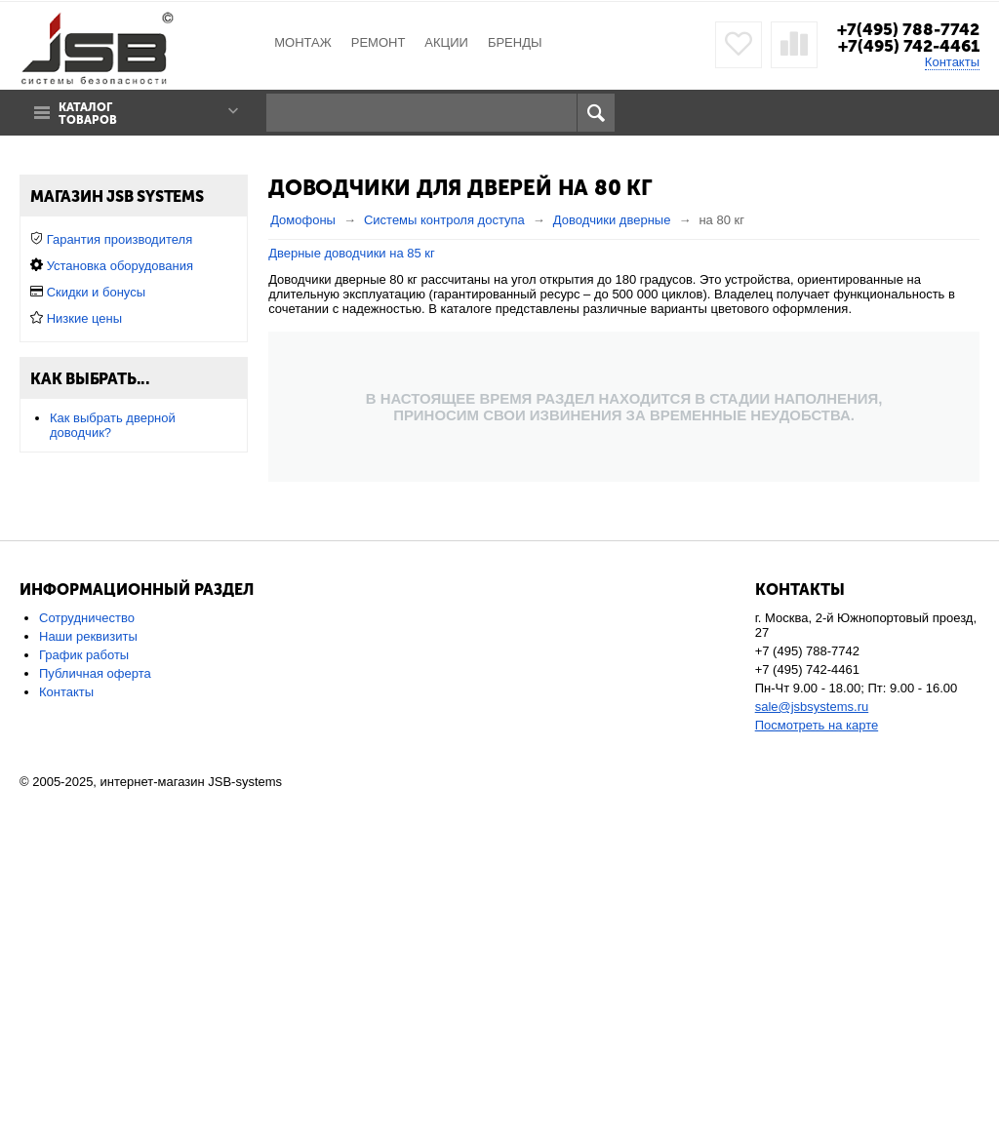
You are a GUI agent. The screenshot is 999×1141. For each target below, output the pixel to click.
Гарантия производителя (120, 619)
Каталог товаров (88, 114)
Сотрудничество (87, 964)
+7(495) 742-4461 (908, 46)
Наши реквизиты (88, 982)
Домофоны (303, 220)
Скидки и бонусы (96, 672)
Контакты (952, 62)
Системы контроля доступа (444, 220)
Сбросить (211, 509)
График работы (84, 1001)
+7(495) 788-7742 (908, 29)
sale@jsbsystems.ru (812, 1052)
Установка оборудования (120, 646)
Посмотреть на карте (816, 1071)
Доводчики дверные (612, 220)
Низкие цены (84, 698)
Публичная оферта (95, 1019)
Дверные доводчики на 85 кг (351, 253)
